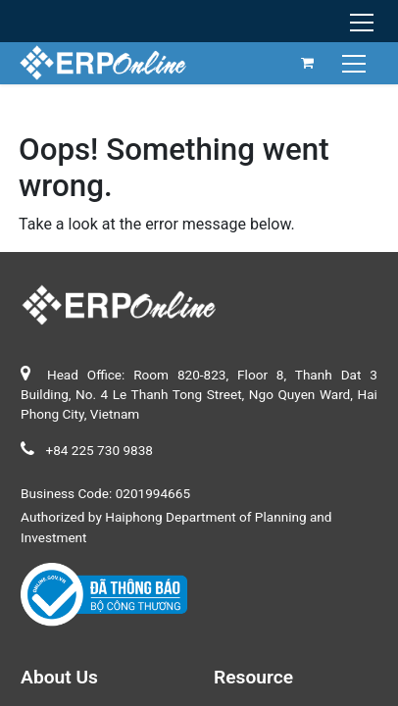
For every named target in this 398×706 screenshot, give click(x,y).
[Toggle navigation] (356, 62)
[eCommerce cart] (307, 62)
